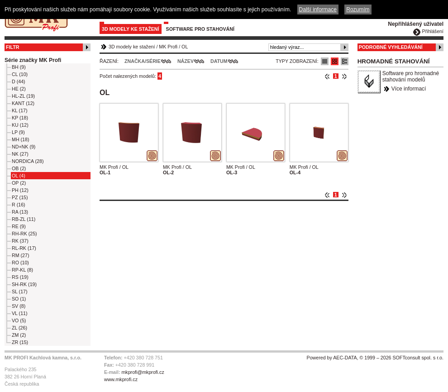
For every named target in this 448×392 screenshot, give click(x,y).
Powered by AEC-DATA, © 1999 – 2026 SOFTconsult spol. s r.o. (375, 357)
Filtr (12, 47)
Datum (219, 61)
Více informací (408, 89)
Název (185, 61)
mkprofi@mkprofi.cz (142, 372)
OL (184, 46)
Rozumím (357, 9)
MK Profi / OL (114, 167)
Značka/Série (142, 61)
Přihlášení (432, 31)
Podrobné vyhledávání (391, 47)
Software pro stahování (200, 29)
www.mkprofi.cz (121, 379)
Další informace (318, 9)
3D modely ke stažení (130, 29)
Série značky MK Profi (33, 60)
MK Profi (168, 46)
